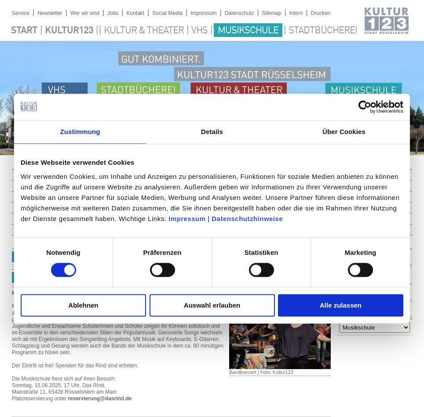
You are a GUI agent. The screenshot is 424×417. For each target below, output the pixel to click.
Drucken (321, 13)
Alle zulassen (341, 305)
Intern (296, 13)
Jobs (112, 13)
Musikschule (248, 31)
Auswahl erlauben (212, 305)
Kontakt (135, 13)
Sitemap (271, 13)
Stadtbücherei (323, 31)
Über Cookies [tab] (344, 131)
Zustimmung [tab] (80, 131)
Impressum (187, 218)
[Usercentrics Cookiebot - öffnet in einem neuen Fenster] (364, 106)
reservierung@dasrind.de (100, 398)
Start (24, 31)
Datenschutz (239, 13)
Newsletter (49, 13)
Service (20, 13)
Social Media (167, 13)
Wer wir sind (84, 13)
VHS (199, 31)
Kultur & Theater (144, 31)
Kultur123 (69, 31)
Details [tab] (212, 131)
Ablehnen (83, 305)
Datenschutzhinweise (247, 218)
